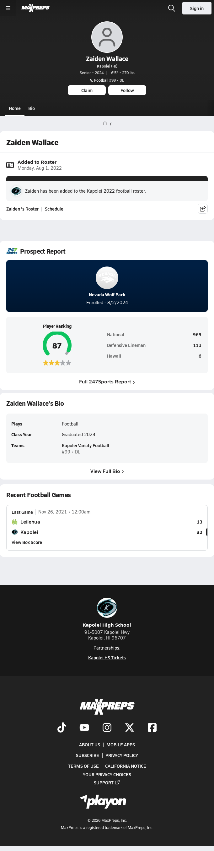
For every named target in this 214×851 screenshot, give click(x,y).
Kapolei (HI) (107, 66)
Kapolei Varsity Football (85, 445)
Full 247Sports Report (107, 381)
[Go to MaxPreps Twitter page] (130, 728)
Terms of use (83, 766)
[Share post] (203, 209)
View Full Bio (107, 470)
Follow (127, 90)
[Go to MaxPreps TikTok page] (62, 728)
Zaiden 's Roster (22, 209)
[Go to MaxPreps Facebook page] (152, 728)
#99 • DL (107, 80)
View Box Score (27, 542)
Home (15, 108)
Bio (31, 108)
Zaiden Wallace (107, 58)
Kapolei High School (107, 613)
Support (107, 782)
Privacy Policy (121, 755)
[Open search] (171, 8)
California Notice (125, 766)
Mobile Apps (120, 744)
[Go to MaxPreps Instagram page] (107, 728)
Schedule (54, 209)
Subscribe (87, 755)
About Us (89, 744)
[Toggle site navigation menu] (8, 8)
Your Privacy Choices (107, 774)
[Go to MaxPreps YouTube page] (84, 728)
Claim (87, 90)
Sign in (197, 8)
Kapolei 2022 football (109, 191)
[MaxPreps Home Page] (105, 123)
